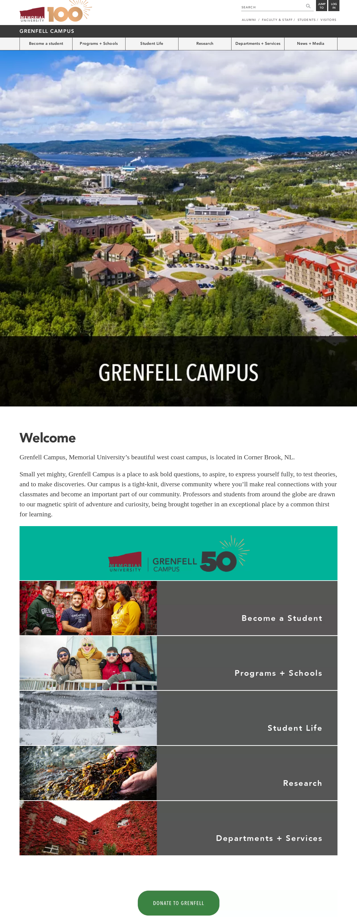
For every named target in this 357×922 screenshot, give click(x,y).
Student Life (151, 43)
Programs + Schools (99, 43)
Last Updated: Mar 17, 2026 (317, 908)
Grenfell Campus (47, 31)
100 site (69, 11)
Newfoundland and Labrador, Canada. (310, 914)
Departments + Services (257, 43)
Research (204, 43)
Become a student (46, 43)
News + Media (310, 43)
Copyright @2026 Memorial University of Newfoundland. (59, 914)
